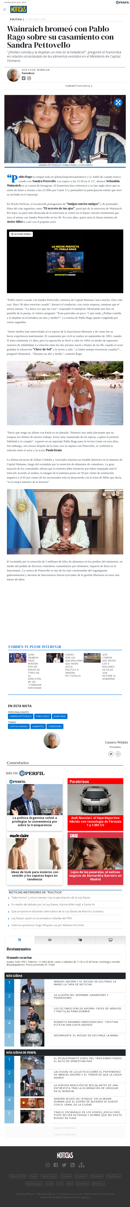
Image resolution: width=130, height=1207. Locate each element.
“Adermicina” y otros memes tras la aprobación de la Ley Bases (50, 897)
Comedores (55, 726)
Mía (69, 1183)
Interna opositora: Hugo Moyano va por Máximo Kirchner (47, 925)
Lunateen (82, 1183)
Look (50, 1183)
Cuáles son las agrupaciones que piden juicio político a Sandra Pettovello (74, 665)
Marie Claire (49, 1176)
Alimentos (38, 726)
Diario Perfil (18, 1176)
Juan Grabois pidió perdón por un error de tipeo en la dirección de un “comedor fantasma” (35, 671)
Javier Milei (60, 716)
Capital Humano (19, 726)
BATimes (98, 1183)
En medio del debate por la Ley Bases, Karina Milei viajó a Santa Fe (53, 904)
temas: (12, 722)
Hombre (81, 1176)
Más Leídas (14, 976)
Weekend (96, 1176)
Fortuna (66, 1176)
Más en (25, 773)
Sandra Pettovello (21, 716)
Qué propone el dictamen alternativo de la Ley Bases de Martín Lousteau (57, 911)
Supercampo (33, 1183)
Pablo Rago (42, 716)
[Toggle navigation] (5, 9)
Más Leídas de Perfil (21, 1053)
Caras (33, 1176)
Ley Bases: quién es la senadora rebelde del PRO (41, 918)
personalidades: (18, 712)
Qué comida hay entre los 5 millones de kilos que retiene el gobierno (109, 666)
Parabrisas (113, 1176)
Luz (60, 1183)
